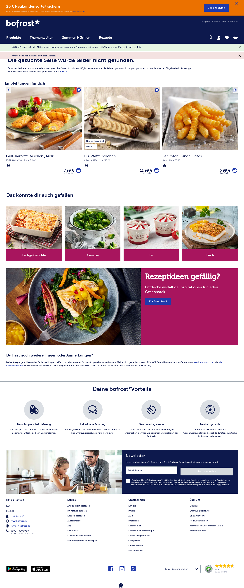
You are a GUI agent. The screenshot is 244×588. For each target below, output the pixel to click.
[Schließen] (236, 3)
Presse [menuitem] (131, 510)
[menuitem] (13, 39)
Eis (151, 256)
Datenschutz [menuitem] (134, 525)
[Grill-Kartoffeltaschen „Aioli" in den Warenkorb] (78, 171)
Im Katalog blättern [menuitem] (77, 510)
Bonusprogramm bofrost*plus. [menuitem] (82, 540)
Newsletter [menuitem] (72, 530)
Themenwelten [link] (41, 37)
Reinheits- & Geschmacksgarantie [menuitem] (206, 525)
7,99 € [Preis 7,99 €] (68, 171)
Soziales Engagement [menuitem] (139, 535)
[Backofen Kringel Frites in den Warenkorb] (234, 171)
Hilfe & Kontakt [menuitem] (230, 21)
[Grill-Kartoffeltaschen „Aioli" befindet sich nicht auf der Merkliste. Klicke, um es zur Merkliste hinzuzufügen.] (78, 90)
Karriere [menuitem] (216, 21)
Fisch (210, 256)
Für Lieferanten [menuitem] (135, 545)
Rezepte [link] (105, 37)
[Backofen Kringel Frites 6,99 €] (200, 136)
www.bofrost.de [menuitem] (16, 519)
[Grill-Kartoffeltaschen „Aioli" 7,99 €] (44, 136)
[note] (44, 160)
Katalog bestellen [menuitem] (76, 515)
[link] (41, 24)
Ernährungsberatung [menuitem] (199, 510)
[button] (216, 8)
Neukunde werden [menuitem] (199, 520)
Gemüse (93, 256)
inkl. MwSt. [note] (68, 174)
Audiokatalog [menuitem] (73, 520)
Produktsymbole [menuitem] (198, 530)
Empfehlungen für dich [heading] (25, 83)
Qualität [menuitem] (193, 505)
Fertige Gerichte (34, 256)
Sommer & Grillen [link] (76, 37)
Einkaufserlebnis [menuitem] (197, 515)
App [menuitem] (69, 525)
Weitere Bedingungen (79, 11)
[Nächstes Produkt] (235, 90)
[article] (122, 61)
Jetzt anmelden (219, 471)
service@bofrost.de (203, 363)
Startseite (62, 71)
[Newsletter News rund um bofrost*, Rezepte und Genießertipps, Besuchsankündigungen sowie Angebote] (180, 472)
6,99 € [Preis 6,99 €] (223, 171)
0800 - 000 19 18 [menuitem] (17, 529)
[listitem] (95, 140)
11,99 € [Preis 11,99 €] (145, 171)
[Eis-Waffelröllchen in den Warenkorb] (156, 171)
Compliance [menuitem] (134, 540)
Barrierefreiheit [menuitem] (135, 550)
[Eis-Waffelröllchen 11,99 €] (122, 136)
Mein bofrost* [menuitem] (15, 514)
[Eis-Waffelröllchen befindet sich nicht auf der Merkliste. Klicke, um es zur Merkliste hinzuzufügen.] (156, 90)
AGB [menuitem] (130, 515)
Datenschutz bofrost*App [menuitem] (141, 530)
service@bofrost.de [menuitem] (18, 524)
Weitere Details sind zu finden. (216, 485)
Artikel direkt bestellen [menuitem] (78, 505)
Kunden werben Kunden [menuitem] (79, 535)
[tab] (219, 37)
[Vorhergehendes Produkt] (9, 90)
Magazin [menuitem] (206, 21)
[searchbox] (122, 37)
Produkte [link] (13, 37)
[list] (122, 420)
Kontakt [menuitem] (10, 510)
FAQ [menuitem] (8, 505)
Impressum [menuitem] (133, 520)
